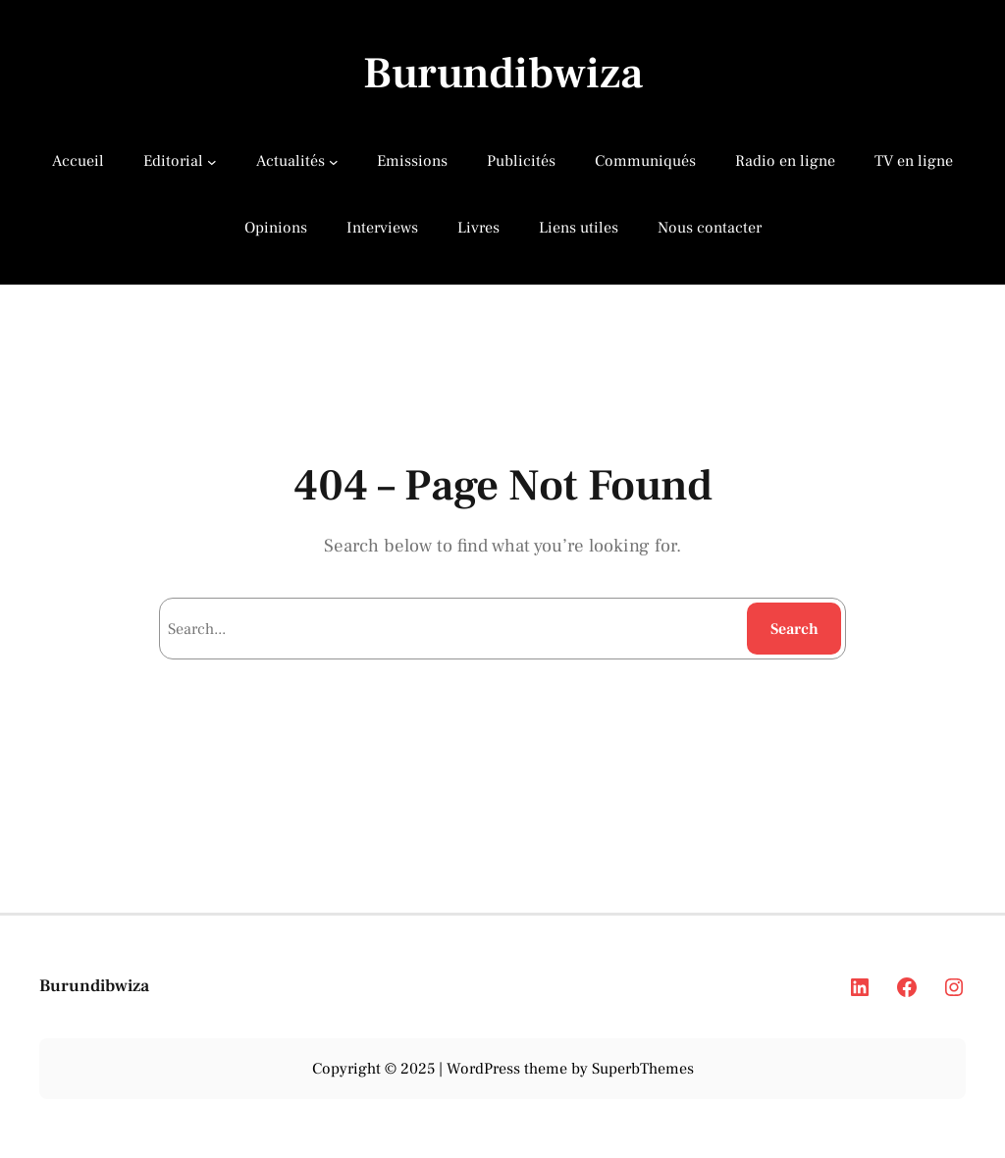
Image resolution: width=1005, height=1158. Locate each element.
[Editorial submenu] (212, 162)
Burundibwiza (503, 73)
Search (794, 629)
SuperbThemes (643, 1069)
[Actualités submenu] (334, 162)
